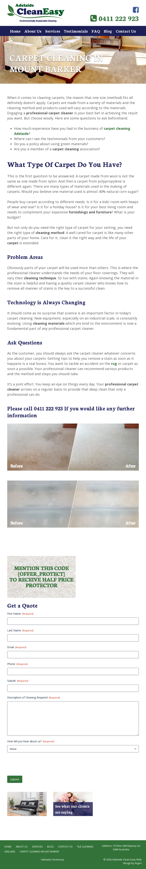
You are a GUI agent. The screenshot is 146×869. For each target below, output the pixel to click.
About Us (32, 31)
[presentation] (36, 763)
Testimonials (76, 31)
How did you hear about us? (30, 741)
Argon (138, 863)
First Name (20, 613)
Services (52, 31)
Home (15, 31)
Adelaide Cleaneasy (52, 859)
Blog (108, 31)
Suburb (17, 680)
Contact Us (126, 31)
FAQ (96, 31)
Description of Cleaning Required (33, 697)
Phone (17, 664)
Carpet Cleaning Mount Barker (39, 851)
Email (16, 647)
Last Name (20, 630)
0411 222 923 (114, 18)
